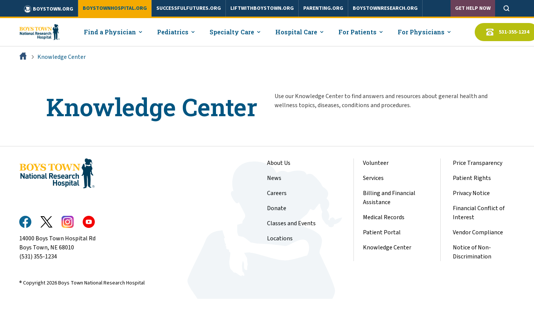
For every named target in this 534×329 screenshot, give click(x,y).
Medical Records (383, 217)
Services (373, 178)
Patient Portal (382, 232)
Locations (280, 238)
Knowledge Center (61, 57)
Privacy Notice (471, 193)
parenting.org (323, 8)
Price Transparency (477, 163)
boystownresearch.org (385, 8)
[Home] (23, 57)
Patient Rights (472, 178)
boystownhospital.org (115, 8)
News (274, 178)
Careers (277, 193)
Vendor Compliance (478, 232)
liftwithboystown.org (262, 8)
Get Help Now (473, 8)
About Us (278, 163)
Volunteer (376, 163)
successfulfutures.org (188, 8)
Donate (276, 208)
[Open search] (506, 8)
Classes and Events (291, 223)
